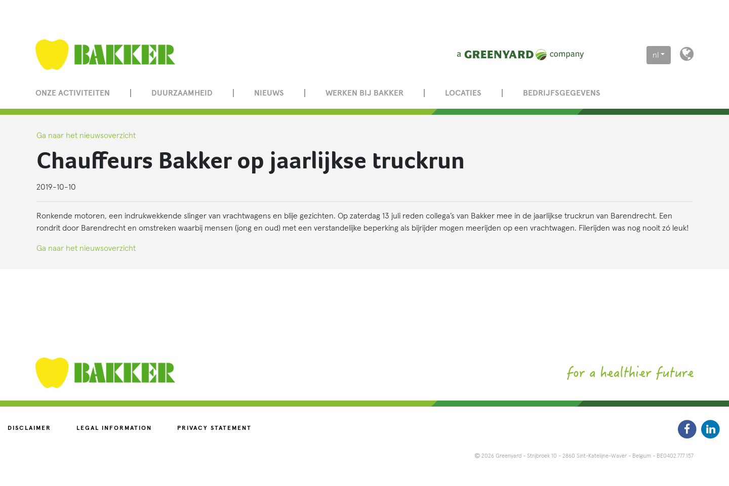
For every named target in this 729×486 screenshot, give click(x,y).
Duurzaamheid (182, 93)
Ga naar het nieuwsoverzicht (86, 135)
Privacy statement (214, 428)
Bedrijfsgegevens (561, 93)
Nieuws (269, 93)
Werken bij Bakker (364, 93)
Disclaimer (29, 428)
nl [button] (656, 55)
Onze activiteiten (72, 93)
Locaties (463, 93)
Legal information (114, 428)
